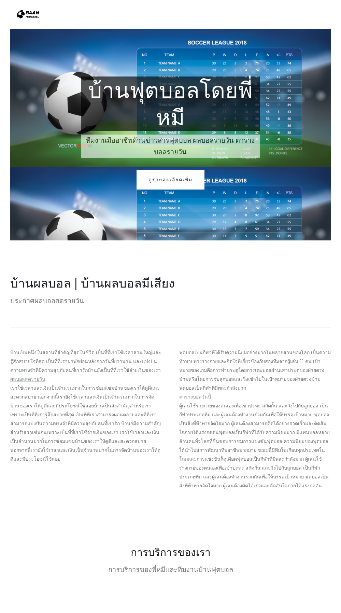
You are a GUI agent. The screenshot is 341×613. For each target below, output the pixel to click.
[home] (28, 14)
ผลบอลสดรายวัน (27, 379)
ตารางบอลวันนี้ (195, 397)
